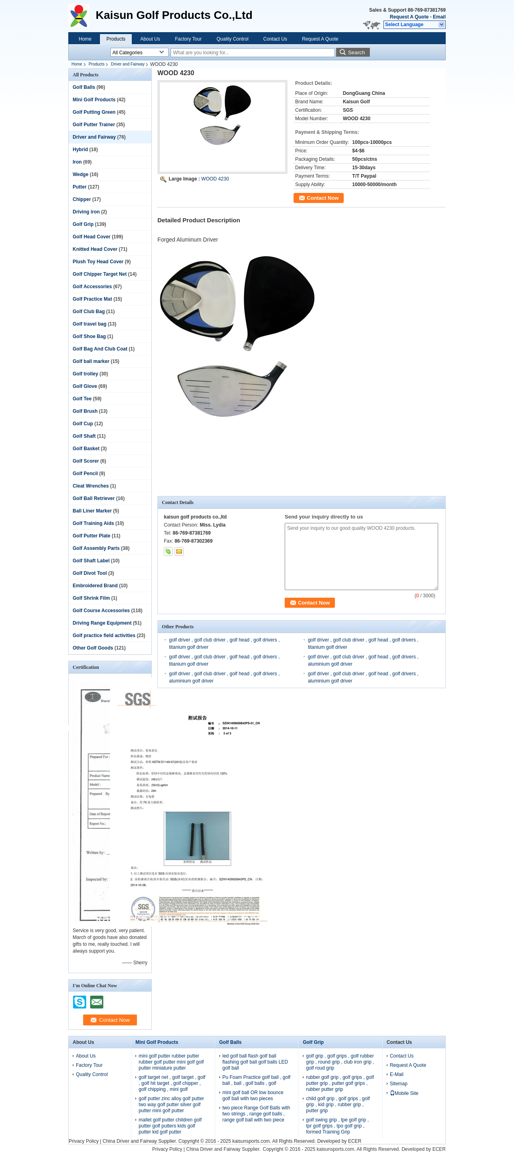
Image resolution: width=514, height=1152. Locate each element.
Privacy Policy (84, 1141)
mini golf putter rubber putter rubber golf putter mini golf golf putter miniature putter (171, 1062)
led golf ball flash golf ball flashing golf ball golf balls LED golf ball (255, 1062)
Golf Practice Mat (92, 299)
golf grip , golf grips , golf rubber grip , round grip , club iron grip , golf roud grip (340, 1062)
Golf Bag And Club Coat (100, 349)
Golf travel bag (89, 324)
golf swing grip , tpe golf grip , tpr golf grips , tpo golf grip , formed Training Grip (337, 1126)
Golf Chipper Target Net (99, 274)
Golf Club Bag (89, 311)
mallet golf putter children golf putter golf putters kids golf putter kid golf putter (170, 1126)
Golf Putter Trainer (94, 124)
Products (115, 39)
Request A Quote (409, 17)
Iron (77, 162)
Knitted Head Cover (95, 249)
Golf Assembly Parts (96, 548)
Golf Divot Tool (90, 573)
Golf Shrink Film (91, 598)
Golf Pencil (85, 473)
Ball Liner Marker (92, 511)
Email (439, 17)
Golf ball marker (91, 361)
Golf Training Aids (93, 523)
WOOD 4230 (215, 179)
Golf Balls (84, 87)
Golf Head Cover (91, 237)
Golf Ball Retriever (94, 498)
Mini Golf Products (94, 99)
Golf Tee (82, 399)
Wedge (80, 174)
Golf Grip (83, 224)
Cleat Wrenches (91, 486)
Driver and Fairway (128, 64)
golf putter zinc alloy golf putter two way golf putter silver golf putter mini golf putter (171, 1104)
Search (356, 52)
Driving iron (86, 212)
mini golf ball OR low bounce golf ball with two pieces (253, 1095)
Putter (80, 187)
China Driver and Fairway (129, 1141)
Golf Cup (83, 423)
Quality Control (232, 39)
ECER (354, 1141)
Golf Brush (85, 411)
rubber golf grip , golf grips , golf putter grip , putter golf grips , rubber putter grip (340, 1083)
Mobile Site (404, 1093)
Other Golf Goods (93, 648)
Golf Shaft (84, 436)
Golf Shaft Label (91, 561)
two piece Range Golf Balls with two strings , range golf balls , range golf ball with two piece (256, 1114)
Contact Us (275, 39)
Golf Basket (86, 448)
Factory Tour (188, 39)
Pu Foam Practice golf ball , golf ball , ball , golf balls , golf (256, 1080)
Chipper (82, 199)
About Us (150, 39)
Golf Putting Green (94, 112)
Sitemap (399, 1083)
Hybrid (80, 149)
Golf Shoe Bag (89, 336)
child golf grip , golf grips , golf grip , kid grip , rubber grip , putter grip (338, 1104)
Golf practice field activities (104, 635)
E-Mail (397, 1074)
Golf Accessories (92, 286)
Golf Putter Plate (91, 536)
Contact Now (323, 198)
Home (85, 39)
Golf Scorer (86, 461)
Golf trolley (85, 374)
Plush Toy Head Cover (98, 261)
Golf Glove (85, 386)
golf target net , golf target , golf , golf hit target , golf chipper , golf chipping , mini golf (172, 1083)
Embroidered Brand (95, 585)
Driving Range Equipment (102, 623)
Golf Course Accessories (101, 610)
